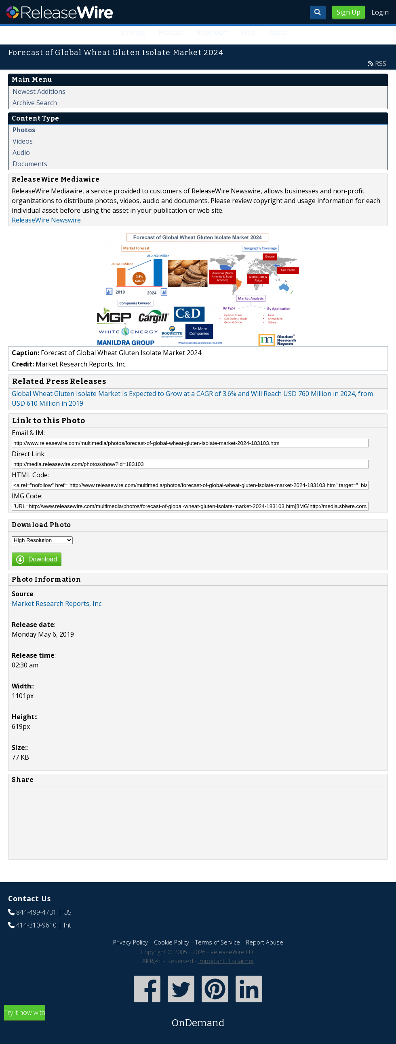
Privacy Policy (130, 942)
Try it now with (198, 1019)
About (278, 32)
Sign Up (348, 12)
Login (380, 12)
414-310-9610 (36, 925)
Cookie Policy (171, 942)
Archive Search (35, 102)
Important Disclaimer (226, 961)
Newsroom (212, 32)
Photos (24, 129)
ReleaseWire (59, 12)
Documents (30, 163)
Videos (23, 141)
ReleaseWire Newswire (46, 220)
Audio (21, 152)
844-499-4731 (36, 912)
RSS (380, 63)
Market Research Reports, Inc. (57, 603)
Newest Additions (39, 91)
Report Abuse (264, 942)
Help (249, 32)
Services (133, 32)
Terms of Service (217, 942)
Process (170, 32)
